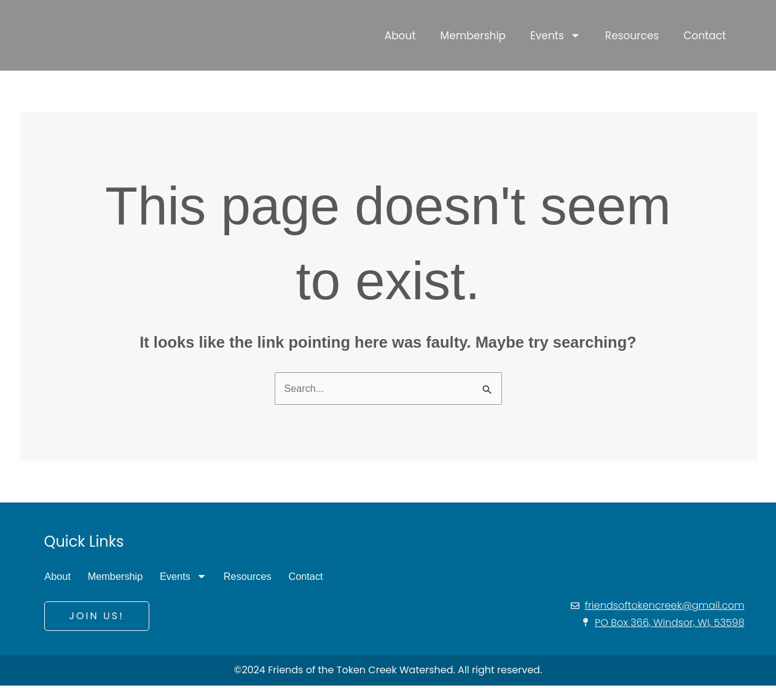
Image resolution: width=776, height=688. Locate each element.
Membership (473, 34)
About (400, 34)
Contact (704, 34)
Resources (632, 34)
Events (555, 34)
